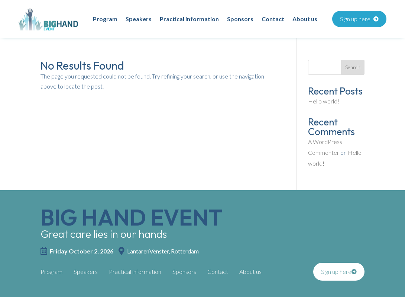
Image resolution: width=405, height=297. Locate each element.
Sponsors (240, 19)
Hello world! (323, 101)
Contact (273, 19)
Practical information (189, 19)
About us (304, 19)
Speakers (139, 19)
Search (352, 67)
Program (105, 19)
